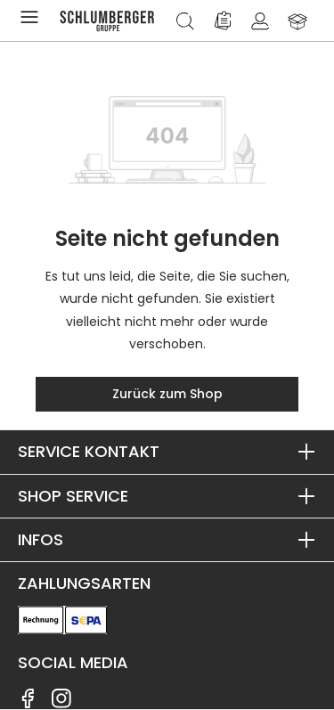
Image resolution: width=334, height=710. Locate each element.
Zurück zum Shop (167, 394)
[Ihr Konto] (260, 20)
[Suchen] (185, 20)
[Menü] (33, 20)
